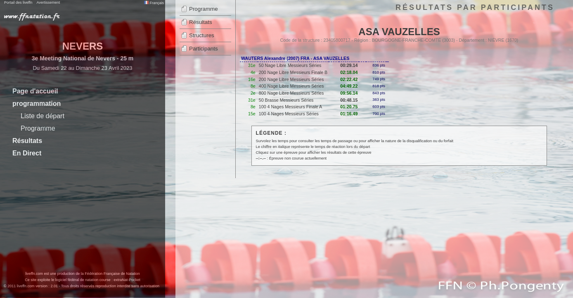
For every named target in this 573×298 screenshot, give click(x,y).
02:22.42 (349, 79)
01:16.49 (349, 113)
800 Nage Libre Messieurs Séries (291, 93)
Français (154, 3)
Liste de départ (42, 115)
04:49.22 (349, 85)
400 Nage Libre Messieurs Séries (291, 85)
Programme (38, 128)
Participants (203, 48)
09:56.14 (349, 93)
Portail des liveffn (18, 2)
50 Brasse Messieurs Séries (286, 100)
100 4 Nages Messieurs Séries (289, 113)
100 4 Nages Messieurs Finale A (290, 106)
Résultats (27, 140)
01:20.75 (349, 106)
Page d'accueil (35, 91)
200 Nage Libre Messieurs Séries (291, 79)
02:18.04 (349, 72)
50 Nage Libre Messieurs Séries (290, 65)
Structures (201, 35)
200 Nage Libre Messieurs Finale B (293, 72)
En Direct (26, 153)
